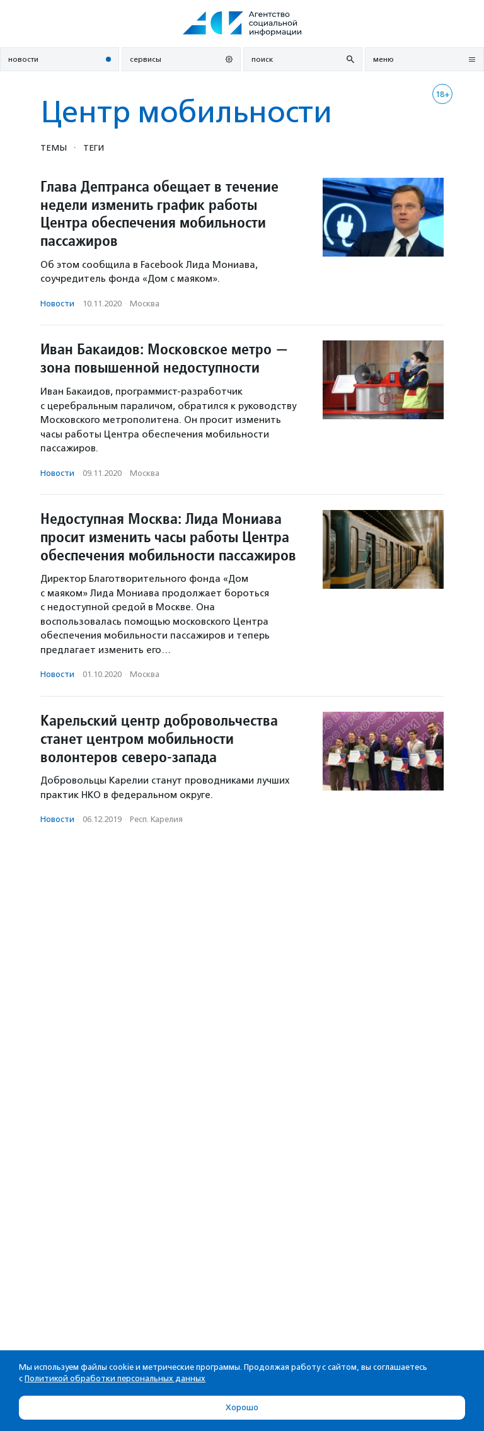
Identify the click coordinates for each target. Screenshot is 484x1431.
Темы (53, 147)
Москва (144, 303)
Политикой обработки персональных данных (115, 1378)
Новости (57, 303)
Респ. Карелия (156, 819)
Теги (93, 147)
